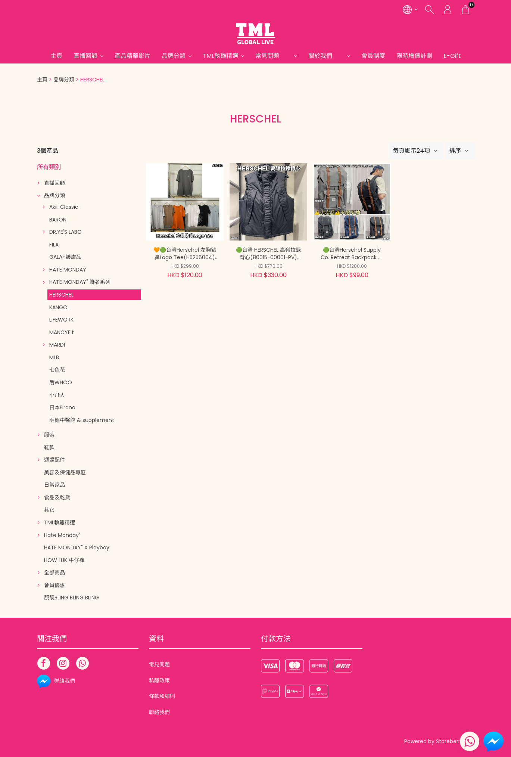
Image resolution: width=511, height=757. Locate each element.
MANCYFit (61, 332)
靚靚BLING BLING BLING (71, 597)
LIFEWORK (61, 319)
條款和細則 (162, 696)
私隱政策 (159, 680)
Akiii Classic (63, 207)
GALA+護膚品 (65, 257)
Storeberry (449, 741)
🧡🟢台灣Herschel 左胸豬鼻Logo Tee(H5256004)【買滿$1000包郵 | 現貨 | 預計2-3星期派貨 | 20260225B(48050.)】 (185, 253)
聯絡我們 (159, 712)
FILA (54, 244)
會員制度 (373, 56)
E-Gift (452, 56)
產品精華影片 (132, 56)
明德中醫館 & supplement (81, 420)
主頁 (56, 56)
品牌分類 (174, 56)
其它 (49, 510)
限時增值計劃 (414, 56)
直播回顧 (85, 56)
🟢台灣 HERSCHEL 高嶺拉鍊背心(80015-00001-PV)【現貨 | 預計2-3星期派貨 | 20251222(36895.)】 (268, 253)
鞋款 (49, 447)
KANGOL (59, 307)
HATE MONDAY (67, 269)
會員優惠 (54, 585)
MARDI (57, 344)
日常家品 (54, 484)
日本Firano (62, 407)
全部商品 (54, 572)
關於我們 (326, 56)
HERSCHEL (61, 294)
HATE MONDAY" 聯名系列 (79, 282)
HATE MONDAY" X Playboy (76, 547)
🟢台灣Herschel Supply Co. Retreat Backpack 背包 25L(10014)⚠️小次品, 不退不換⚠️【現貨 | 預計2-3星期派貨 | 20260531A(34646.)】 (352, 253)
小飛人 (57, 395)
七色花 (57, 369)
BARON (57, 219)
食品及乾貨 (57, 497)
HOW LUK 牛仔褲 (64, 560)
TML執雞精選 (220, 56)
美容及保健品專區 (65, 472)
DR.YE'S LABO (65, 232)
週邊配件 (54, 459)
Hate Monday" (62, 535)
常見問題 (273, 56)
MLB (54, 357)
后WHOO (60, 382)
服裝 (49, 434)
